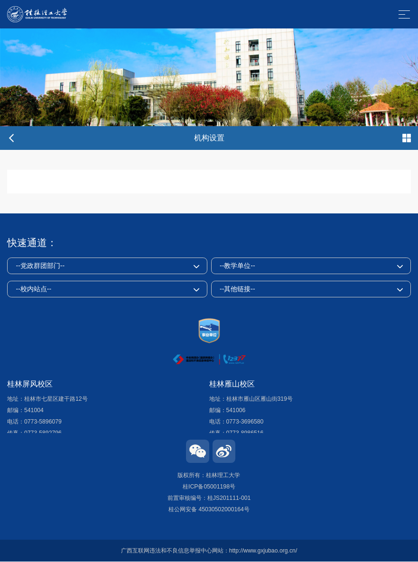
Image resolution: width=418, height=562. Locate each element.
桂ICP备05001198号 (209, 486)
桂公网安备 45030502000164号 (209, 509)
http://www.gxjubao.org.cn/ (263, 550)
